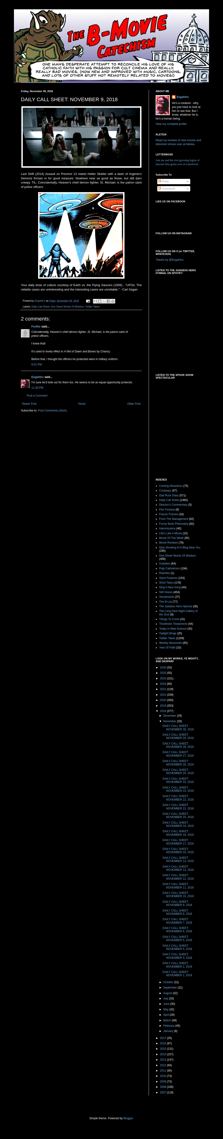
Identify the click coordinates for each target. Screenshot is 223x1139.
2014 (163, 1054)
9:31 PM (36, 364)
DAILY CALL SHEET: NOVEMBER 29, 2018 (178, 736)
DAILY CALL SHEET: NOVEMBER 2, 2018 (177, 965)
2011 (163, 1070)
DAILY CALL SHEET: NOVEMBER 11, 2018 (178, 885)
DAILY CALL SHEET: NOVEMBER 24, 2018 (178, 780)
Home (82, 403)
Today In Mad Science (173, 628)
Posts (163, 181)
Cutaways (165, 490)
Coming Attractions (171, 486)
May (166, 1009)
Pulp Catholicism (169, 568)
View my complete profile (171, 124)
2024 (163, 678)
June (166, 1003)
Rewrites (164, 573)
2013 (163, 1059)
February (169, 1025)
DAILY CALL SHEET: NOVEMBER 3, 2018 (177, 956)
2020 (163, 700)
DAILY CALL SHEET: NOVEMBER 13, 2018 (178, 868)
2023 (163, 683)
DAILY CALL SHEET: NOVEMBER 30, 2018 (178, 727)
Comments (166, 188)
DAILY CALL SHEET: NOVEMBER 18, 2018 (178, 833)
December (170, 715)
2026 (163, 667)
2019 (163, 705)
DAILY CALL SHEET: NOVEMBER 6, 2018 (177, 929)
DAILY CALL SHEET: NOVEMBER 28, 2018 (178, 745)
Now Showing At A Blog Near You (179, 547)
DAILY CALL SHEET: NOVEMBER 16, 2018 (178, 850)
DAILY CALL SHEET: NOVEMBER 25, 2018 (178, 771)
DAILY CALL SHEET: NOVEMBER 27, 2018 (178, 754)
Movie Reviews (168, 542)
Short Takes (166, 582)
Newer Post (29, 403)
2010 (163, 1076)
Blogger (128, 1118)
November (170, 721)
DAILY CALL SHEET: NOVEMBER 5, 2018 (177, 938)
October (168, 982)
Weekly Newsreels (170, 643)
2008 (163, 1087)
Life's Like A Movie (170, 533)
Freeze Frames (168, 514)
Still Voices (166, 592)
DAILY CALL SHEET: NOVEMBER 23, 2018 (178, 789)
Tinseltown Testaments (173, 623)
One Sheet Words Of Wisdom (67, 306)
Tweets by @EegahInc (170, 259)
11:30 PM (37, 387)
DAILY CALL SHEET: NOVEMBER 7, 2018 (177, 921)
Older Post (134, 403)
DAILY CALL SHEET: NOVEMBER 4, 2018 (177, 947)
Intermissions (167, 528)
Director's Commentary (173, 504)
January (168, 1031)
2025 (163, 673)
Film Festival (167, 509)
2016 (163, 1043)
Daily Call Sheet (40, 306)
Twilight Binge (167, 633)
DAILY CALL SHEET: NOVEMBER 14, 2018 (178, 859)
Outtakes (164, 563)
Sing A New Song (170, 587)
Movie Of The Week (171, 538)
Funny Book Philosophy (173, 523)
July (166, 998)
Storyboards (166, 596)
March (167, 1020)
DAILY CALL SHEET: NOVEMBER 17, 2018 (178, 841)
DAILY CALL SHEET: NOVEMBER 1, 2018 (177, 973)
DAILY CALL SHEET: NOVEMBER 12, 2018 (178, 877)
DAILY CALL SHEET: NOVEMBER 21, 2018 (178, 806)
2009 (163, 1081)
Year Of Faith (167, 647)
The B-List (165, 601)
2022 (163, 689)
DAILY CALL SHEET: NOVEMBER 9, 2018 (177, 903)
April (166, 1014)
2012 (163, 1065)
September (170, 987)
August (168, 993)
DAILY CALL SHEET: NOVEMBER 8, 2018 (177, 912)
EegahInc (37, 377)
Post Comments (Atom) (52, 410)
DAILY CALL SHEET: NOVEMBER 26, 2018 (178, 762)
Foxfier (36, 326)
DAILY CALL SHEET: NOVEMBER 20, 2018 (178, 815)
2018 (163, 711)
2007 (163, 1092)
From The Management (173, 519)
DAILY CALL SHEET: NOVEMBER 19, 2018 (178, 824)
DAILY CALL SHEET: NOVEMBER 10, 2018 (178, 894)
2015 (163, 1048)
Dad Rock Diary (169, 495)
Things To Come (169, 619)
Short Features (168, 578)
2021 (163, 694)
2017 (163, 1038)
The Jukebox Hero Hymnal (175, 606)
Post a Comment (37, 395)
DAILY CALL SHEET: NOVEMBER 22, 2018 (178, 798)
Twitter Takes (92, 306)
